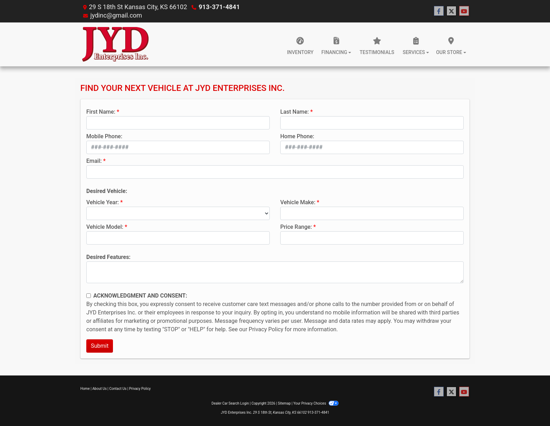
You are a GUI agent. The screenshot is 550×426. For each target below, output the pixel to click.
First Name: (100, 111)
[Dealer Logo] (115, 44)
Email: (94, 161)
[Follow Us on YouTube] (464, 11)
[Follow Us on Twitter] (451, 11)
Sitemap (284, 403)
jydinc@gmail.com (116, 15)
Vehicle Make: (297, 202)
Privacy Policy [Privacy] (140, 389)
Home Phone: (297, 136)
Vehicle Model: (104, 227)
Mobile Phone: (104, 136)
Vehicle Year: (102, 202)
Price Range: (296, 227)
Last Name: (294, 111)
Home (85, 389)
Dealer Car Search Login (230, 403)
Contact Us (118, 389)
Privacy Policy (266, 329)
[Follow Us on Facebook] (439, 11)
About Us (99, 389)
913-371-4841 (219, 7)
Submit (99, 345)
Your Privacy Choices (315, 403)
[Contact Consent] (88, 295)
